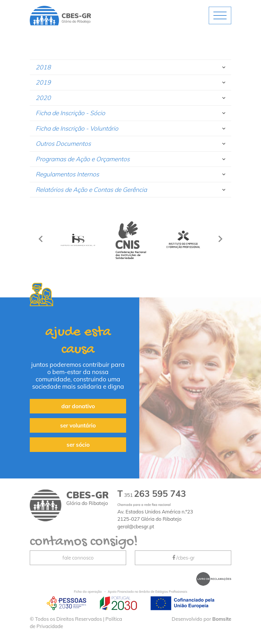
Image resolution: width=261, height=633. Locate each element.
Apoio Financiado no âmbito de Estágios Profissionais (130, 591)
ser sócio (78, 444)
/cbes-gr (183, 558)
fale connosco (78, 558)
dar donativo (78, 406)
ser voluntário (78, 425)
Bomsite (221, 619)
